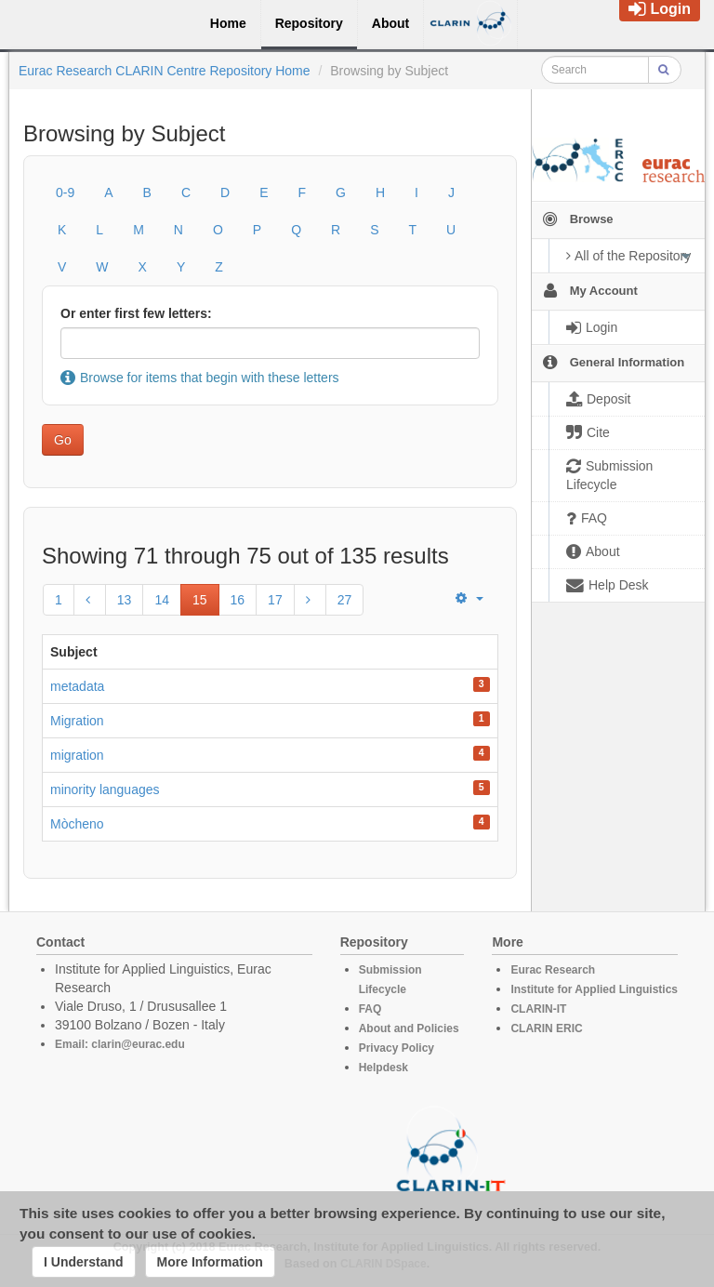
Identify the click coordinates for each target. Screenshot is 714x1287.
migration (77, 755)
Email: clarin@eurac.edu (120, 1044)
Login (659, 9)
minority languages (105, 789)
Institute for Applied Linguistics (594, 989)
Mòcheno (77, 823)
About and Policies (409, 1028)
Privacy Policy (396, 1048)
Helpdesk (383, 1067)
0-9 (65, 192)
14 (161, 599)
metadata (77, 686)
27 (344, 599)
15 (199, 599)
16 (238, 599)
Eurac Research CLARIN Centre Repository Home (165, 70)
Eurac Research (552, 969)
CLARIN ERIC (546, 1028)
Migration (77, 720)
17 (275, 599)
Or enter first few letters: (136, 313)
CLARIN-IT (538, 1008)
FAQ (370, 1008)
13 (124, 599)
